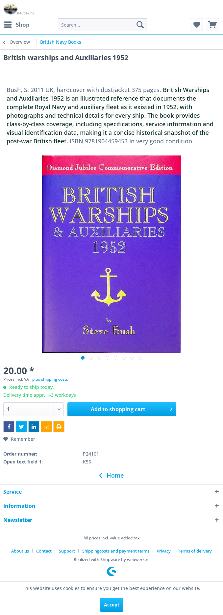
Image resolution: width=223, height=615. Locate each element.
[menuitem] (16, 24)
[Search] (140, 24)
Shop (17, 23)
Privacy (164, 551)
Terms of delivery (195, 551)
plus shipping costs (50, 379)
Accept (111, 605)
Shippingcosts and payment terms (115, 551)
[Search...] (102, 24)
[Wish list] (196, 24)
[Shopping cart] (212, 24)
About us (20, 551)
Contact (44, 551)
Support (67, 551)
